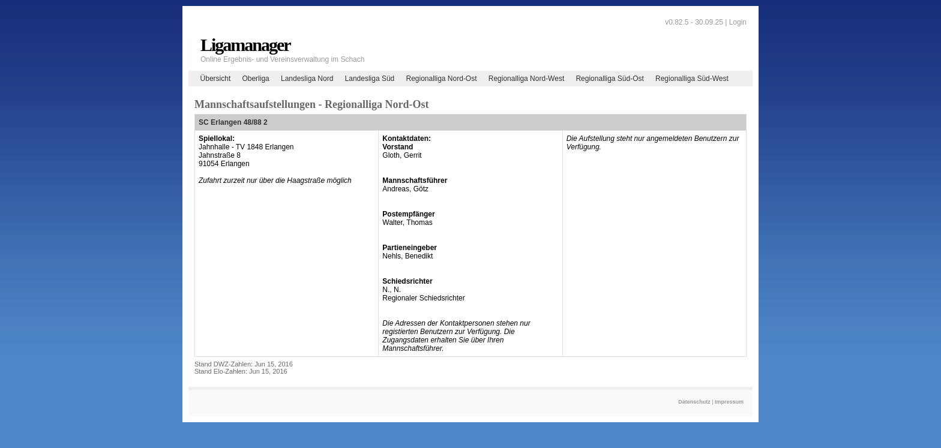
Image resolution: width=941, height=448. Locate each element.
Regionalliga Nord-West (527, 78)
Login (738, 22)
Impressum (729, 402)
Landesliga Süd (370, 78)
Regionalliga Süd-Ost (609, 78)
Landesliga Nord (307, 78)
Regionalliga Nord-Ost (441, 78)
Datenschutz (694, 402)
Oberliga (255, 78)
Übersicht (215, 78)
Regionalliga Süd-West (692, 78)
